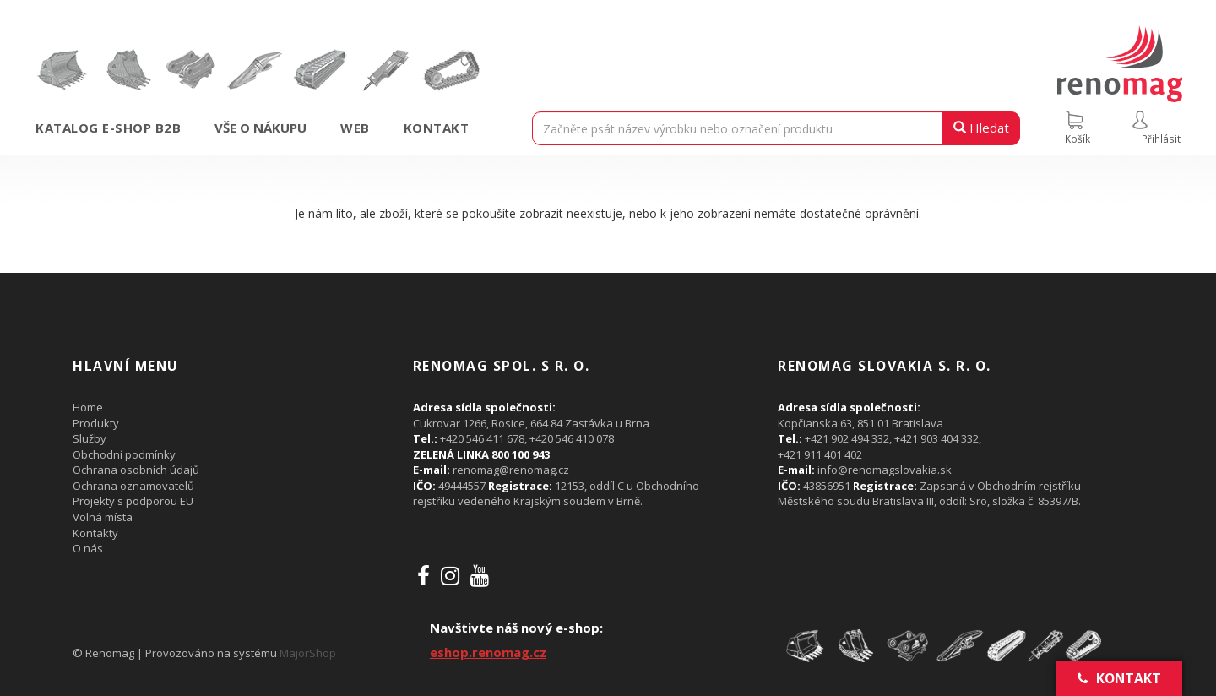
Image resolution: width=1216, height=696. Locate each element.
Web (355, 127)
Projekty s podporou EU (133, 500)
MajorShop (308, 653)
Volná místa (103, 517)
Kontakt (437, 127)
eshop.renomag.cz (488, 652)
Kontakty (95, 533)
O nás (88, 548)
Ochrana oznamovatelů (133, 485)
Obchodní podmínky (124, 454)
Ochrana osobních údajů (136, 469)
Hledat (981, 127)
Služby (89, 438)
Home (88, 407)
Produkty (96, 423)
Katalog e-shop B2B (108, 127)
